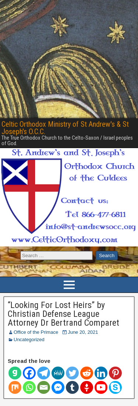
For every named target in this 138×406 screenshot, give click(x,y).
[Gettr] (86, 387)
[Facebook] (29, 373)
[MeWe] (58, 373)
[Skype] (115, 387)
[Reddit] (86, 373)
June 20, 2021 (83, 332)
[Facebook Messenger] (58, 387)
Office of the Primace (36, 332)
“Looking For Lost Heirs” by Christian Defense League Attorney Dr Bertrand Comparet (63, 314)
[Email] (43, 387)
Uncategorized (29, 339)
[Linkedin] (101, 373)
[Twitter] (72, 373)
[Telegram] (43, 373)
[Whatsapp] (29, 387)
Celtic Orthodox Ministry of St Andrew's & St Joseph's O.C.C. (65, 128)
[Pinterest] (115, 373)
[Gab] (14, 373)
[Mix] (14, 387)
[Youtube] (101, 387)
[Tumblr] (72, 387)
